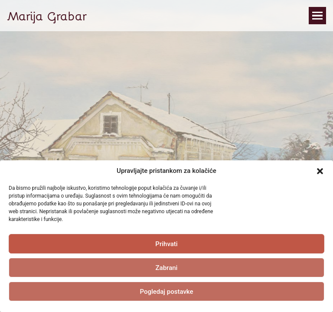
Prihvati (166, 244)
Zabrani (167, 268)
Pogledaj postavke (166, 292)
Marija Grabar (47, 15)
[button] (320, 171)
